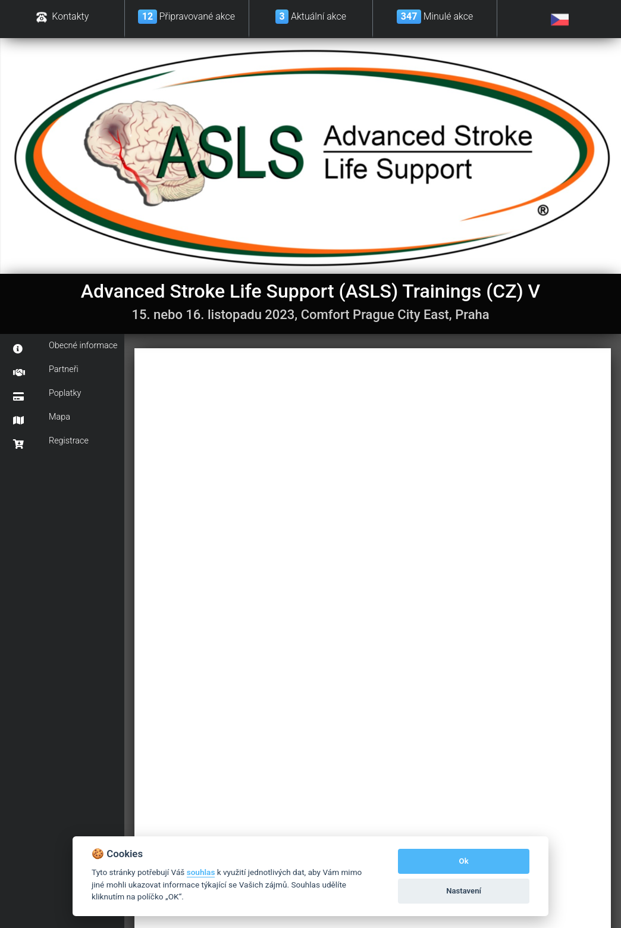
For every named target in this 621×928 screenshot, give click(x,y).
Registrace (51, 442)
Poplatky (47, 394)
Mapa (41, 418)
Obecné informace (65, 347)
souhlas (201, 872)
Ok (464, 861)
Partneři (46, 370)
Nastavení (463, 890)
